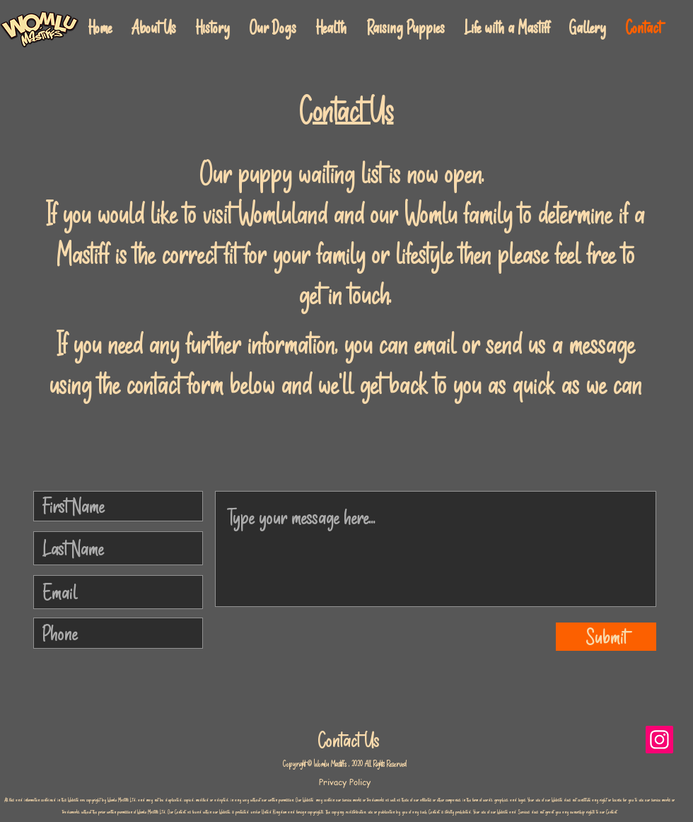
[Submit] (606, 637)
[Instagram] (659, 739)
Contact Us (349, 740)
